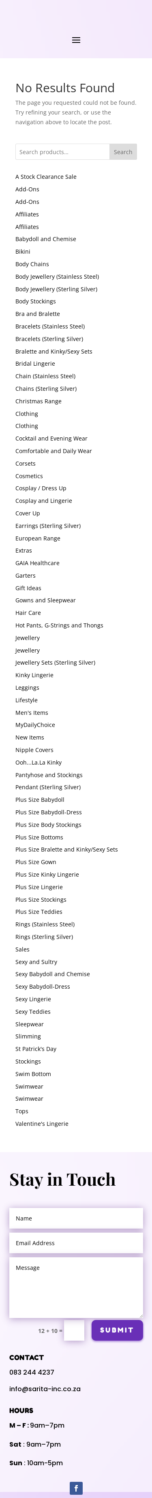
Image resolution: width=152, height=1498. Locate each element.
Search (123, 152)
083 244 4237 (31, 1443)
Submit (117, 1401)
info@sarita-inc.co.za (45, 1459)
